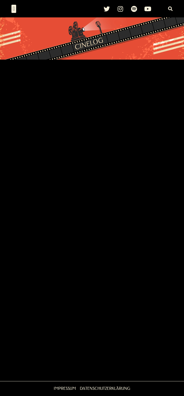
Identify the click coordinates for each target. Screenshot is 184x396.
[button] (13, 9)
